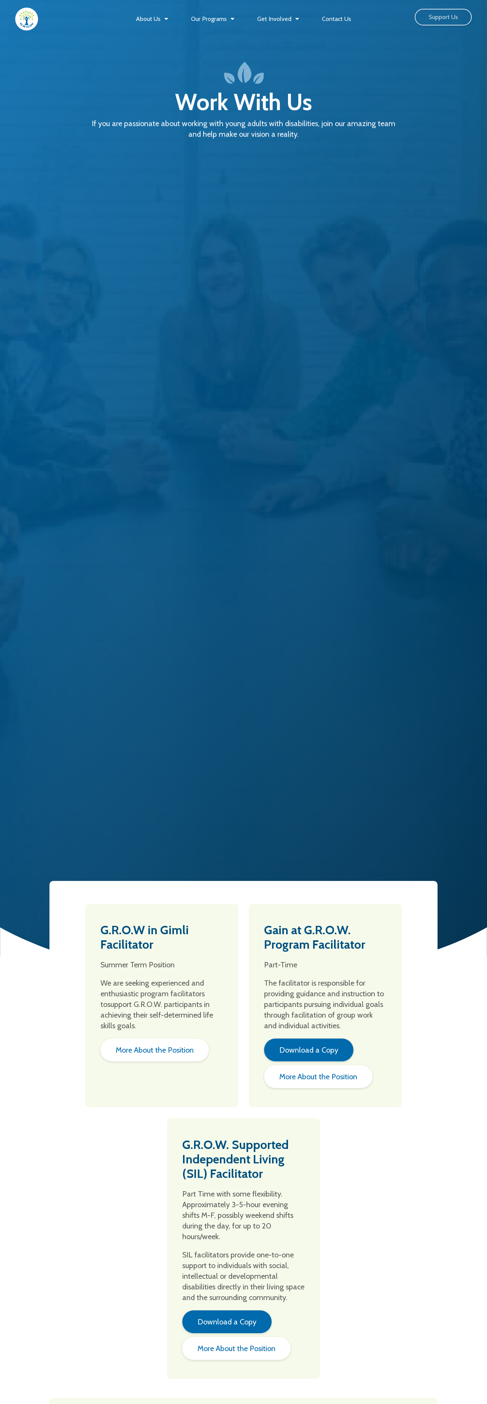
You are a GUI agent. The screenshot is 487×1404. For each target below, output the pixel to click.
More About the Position (155, 1050)
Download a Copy (308, 1050)
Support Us (443, 17)
